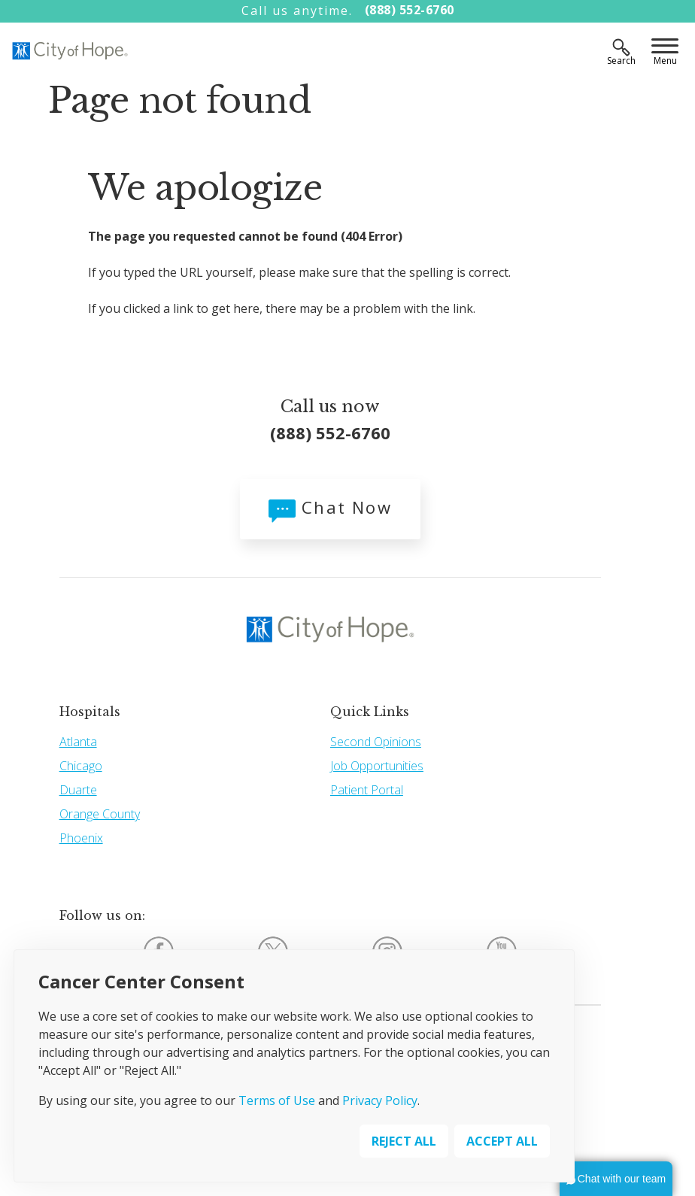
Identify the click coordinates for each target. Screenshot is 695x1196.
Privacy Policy (379, 1100)
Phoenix (81, 838)
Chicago (80, 765)
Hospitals (89, 711)
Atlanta (78, 741)
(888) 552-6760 (409, 10)
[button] (616, 1178)
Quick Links (369, 711)
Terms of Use (276, 1100)
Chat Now (330, 507)
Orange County (99, 814)
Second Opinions (375, 741)
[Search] (621, 47)
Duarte (78, 790)
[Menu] (665, 47)
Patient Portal (366, 790)
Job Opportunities (376, 765)
